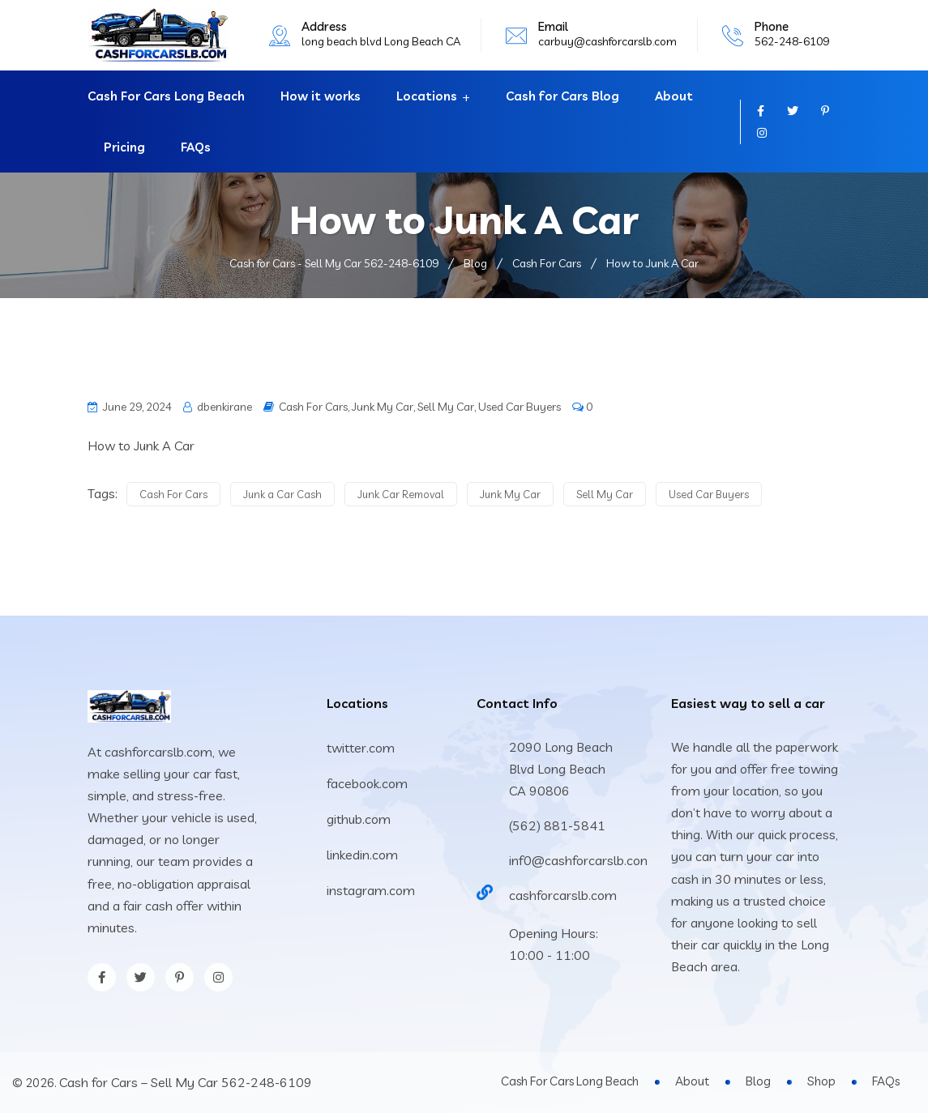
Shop (821, 1081)
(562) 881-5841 (557, 825)
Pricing (124, 147)
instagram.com (371, 890)
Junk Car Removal (400, 494)
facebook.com (367, 783)
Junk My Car (382, 406)
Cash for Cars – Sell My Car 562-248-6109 (185, 1082)
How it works (320, 96)
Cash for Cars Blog (562, 96)
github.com (359, 819)
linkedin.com (362, 854)
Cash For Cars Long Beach (166, 96)
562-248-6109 (792, 41)
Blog (758, 1081)
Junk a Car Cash (282, 494)
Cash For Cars (313, 406)
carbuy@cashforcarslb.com (607, 41)
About (674, 96)
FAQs (196, 147)
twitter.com (361, 748)
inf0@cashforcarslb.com (580, 860)
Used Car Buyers (519, 406)
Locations (426, 96)
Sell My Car (445, 406)
